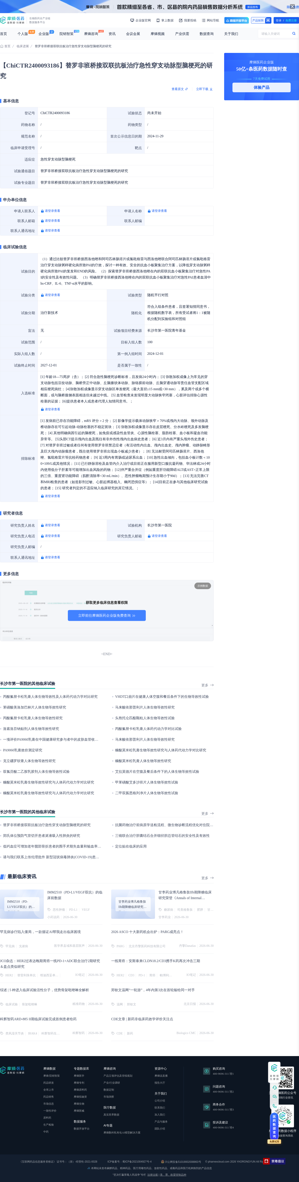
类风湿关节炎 (14, 1033)
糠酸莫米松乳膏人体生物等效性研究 (143, 761)
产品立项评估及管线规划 (118, 1075)
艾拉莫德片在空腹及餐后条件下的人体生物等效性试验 (157, 771)
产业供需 (182, 34)
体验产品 (261, 87)
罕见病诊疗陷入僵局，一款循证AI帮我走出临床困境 (40, 932)
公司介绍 (160, 1100)
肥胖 (200, 909)
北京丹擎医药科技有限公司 (147, 946)
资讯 (112, 34)
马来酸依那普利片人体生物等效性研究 (145, 707)
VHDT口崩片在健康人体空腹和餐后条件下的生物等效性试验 (162, 696)
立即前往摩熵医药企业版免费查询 (106, 615)
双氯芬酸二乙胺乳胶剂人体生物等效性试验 (36, 771)
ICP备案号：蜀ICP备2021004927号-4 (129, 1161)
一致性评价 (49, 1110)
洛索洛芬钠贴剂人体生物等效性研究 (31, 729)
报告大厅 (160, 1082)
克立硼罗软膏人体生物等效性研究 (29, 761)
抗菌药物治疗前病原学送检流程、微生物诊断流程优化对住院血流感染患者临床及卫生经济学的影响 (192, 825)
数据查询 (207, 34)
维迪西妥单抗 (49, 975)
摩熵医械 (79, 1110)
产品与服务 (161, 1121)
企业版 (44, 34)
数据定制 (109, 1089)
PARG (121, 946)
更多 (207, 685)
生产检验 (48, 1124)
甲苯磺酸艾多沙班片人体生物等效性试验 (146, 782)
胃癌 (152, 975)
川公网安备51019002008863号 (181, 1161)
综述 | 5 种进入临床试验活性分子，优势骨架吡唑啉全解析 (44, 990)
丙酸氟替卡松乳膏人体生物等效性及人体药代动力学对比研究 (50, 696)
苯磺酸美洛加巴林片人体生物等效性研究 (34, 707)
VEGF (86, 909)
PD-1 (142, 975)
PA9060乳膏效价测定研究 (22, 750)
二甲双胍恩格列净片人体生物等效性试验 (146, 793)
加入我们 (160, 1114)
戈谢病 (23, 946)
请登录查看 (52, 210)
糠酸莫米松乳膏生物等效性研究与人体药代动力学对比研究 (160, 750)
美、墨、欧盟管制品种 (173, 1174)
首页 (3, 34)
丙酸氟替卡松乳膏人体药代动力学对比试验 (148, 729)
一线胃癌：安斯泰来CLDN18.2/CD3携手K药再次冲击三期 (155, 961)
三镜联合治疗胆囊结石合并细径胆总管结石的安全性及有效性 (162, 835)
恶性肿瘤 (59, 909)
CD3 (131, 975)
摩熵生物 (79, 1103)
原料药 (47, 1117)
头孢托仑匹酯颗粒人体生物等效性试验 (145, 718)
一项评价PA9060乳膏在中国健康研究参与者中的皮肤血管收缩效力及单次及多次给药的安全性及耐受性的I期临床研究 (93, 739)
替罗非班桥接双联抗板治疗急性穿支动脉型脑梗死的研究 (47, 825)
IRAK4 (32, 1033)
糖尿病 (168, 909)
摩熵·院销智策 (51, 1075)
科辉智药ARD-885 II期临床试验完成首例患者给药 (38, 1019)
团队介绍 (160, 1128)
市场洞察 (109, 1096)
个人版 (23, 34)
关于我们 (231, 34)
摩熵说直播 (161, 1075)
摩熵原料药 (80, 1089)
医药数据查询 (274, 1126)
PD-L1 (73, 909)
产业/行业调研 (112, 1082)
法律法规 (152, 1174)
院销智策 (67, 34)
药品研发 (48, 1082)
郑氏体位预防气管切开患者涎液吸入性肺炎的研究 (41, 835)
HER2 (9, 975)
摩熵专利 (79, 1082)
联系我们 (160, 1107)
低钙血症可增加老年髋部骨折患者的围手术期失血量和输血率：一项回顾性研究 (64, 846)
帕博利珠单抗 (169, 975)
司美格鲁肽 (185, 909)
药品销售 (48, 1096)
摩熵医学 (79, 1075)
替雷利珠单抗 (26, 975)
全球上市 (48, 1089)
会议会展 (133, 34)
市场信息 (48, 1103)
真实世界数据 (111, 1114)
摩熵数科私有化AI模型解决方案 (122, 1132)
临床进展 (23, 46)
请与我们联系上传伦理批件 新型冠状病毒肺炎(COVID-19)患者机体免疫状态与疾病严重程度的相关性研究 (84, 857)
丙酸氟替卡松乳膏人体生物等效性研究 (33, 718)
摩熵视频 (158, 34)
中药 (46, 1131)
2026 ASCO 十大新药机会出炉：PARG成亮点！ (147, 932)
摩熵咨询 (91, 34)
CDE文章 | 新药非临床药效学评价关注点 (142, 1019)
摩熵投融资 (80, 1096)
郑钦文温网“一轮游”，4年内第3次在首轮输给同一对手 (153, 990)
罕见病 (10, 946)
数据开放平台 (236, 20)
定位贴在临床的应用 (131, 846)
